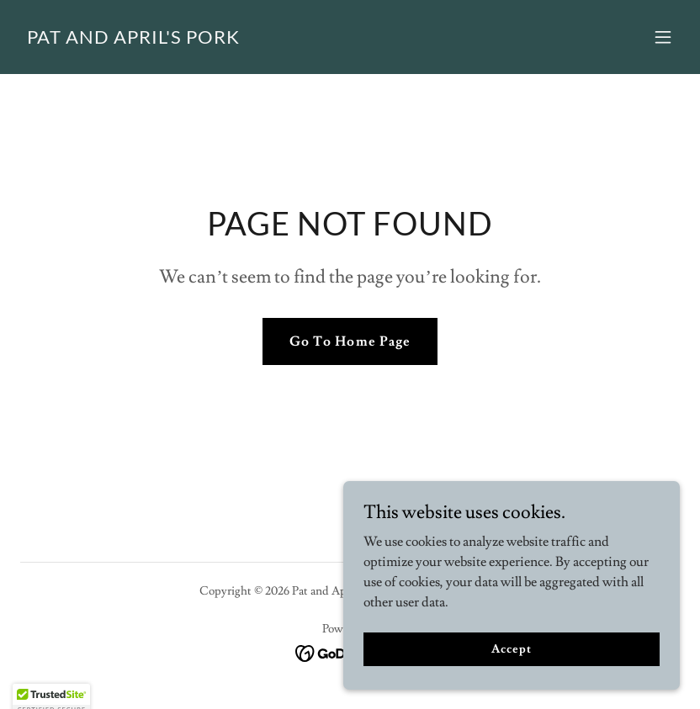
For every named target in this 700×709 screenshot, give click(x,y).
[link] (133, 39)
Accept (511, 682)
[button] (663, 37)
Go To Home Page (349, 341)
